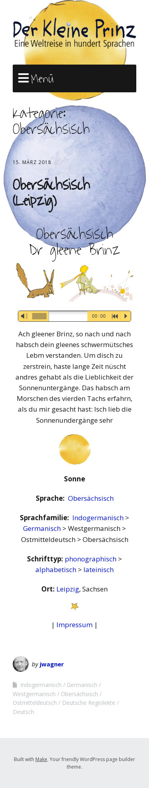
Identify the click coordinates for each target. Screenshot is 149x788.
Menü (42, 79)
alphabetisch (56, 569)
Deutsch (23, 711)
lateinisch (98, 569)
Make (41, 759)
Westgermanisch (34, 694)
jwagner (52, 664)
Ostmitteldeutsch (35, 702)
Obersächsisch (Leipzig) (51, 193)
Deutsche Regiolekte (88, 702)
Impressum (74, 624)
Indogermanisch (98, 517)
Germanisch (42, 528)
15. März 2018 (32, 162)
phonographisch (91, 558)
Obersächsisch (91, 498)
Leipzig (67, 588)
